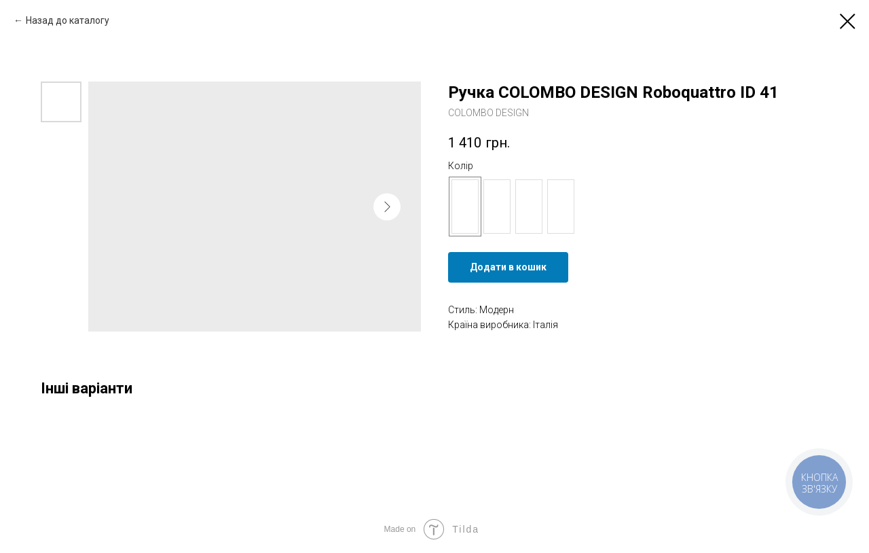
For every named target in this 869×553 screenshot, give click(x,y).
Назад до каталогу (67, 20)
